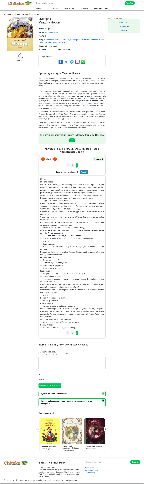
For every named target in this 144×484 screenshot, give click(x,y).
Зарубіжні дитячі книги (56, 39)
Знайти (130, 3)
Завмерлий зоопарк (94, 447)
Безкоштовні (69, 8)
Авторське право (91, 471)
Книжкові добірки (101, 8)
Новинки (84, 8)
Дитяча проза (74, 39)
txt (72, 140)
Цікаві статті (90, 473)
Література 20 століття (55, 42)
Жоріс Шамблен (91, 449)
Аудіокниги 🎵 (124, 22)
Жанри (38, 8)
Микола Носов (51, 32)
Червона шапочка (48, 447)
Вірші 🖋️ (124, 30)
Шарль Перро (45, 449)
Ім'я (40, 374)
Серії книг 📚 (124, 26)
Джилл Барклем (69, 451)
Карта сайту (89, 468)
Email (41, 379)
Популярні (54, 8)
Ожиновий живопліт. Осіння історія (71, 447)
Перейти (84, 172)
